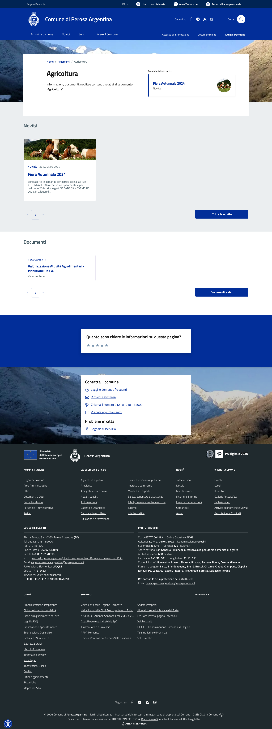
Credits (28, 671)
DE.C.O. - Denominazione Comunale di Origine (163, 627)
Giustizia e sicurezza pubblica (144, 480)
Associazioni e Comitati (227, 513)
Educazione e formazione (95, 519)
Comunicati (182, 508)
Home (50, 61)
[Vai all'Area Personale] (223, 4)
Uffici (26, 491)
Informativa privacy (35, 655)
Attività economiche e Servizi (231, 508)
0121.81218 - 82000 (40, 541)
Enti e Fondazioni (33, 502)
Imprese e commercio (140, 485)
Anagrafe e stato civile (94, 491)
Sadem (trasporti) (147, 605)
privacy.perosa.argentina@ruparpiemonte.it (170, 583)
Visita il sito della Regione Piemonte (101, 605)
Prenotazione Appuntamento (40, 627)
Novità (32, 166)
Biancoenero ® (149, 719)
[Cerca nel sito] (241, 19)
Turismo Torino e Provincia (95, 627)
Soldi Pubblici (144, 638)
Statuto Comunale (34, 649)
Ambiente (86, 485)
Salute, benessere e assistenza (145, 496)
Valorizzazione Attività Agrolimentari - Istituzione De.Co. (56, 268)
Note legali (30, 660)
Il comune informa (186, 496)
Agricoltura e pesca (92, 480)
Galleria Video (222, 502)
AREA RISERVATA (134, 723)
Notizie (180, 485)
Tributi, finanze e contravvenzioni (146, 502)
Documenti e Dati (34, 496)
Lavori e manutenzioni (189, 502)
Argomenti (64, 61)
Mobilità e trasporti (139, 491)
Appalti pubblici (89, 496)
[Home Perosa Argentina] (69, 19)
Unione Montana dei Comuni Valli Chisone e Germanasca (113, 638)
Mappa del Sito (32, 688)
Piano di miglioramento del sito (41, 616)
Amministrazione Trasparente (40, 605)
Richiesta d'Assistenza (36, 638)
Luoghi (218, 485)
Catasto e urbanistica (93, 508)
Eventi (218, 480)
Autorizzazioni (89, 502)
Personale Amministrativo (38, 508)
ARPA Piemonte (90, 632)
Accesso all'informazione (175, 35)
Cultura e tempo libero (93, 513)
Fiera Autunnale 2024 (169, 83)
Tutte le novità (222, 214)
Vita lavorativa (136, 513)
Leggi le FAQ (31, 621)
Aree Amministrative (35, 485)
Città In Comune (208, 714)
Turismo (132, 508)
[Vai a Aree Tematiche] (185, 4)
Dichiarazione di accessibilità (40, 610)
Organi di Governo (34, 480)
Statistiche (30, 682)
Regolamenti (37, 259)
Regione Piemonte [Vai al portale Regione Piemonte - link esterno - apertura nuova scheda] (36, 4)
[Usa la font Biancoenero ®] (150, 4)
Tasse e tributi (184, 480)
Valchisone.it (144, 621)
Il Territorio (220, 491)
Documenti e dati (221, 292)
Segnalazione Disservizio (38, 632)
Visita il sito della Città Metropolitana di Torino (107, 610)
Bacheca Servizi (33, 643)
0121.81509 (36, 546)
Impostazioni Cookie (35, 666)
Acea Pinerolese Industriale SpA (99, 621)
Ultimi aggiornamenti (36, 677)
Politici (27, 513)
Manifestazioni (184, 491)
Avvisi (179, 513)
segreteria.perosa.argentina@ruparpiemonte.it (57, 562)
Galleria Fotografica (225, 496)
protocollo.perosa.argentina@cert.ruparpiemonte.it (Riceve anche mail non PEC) (76, 558)
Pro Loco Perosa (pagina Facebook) (157, 616)
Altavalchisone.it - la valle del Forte (157, 610)
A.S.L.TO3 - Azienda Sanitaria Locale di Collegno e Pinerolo (114, 616)
